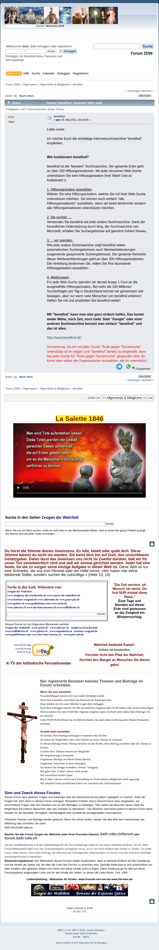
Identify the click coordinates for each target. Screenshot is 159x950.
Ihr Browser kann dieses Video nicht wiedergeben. (79, 460)
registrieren (64, 46)
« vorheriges (133, 90)
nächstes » (147, 90)
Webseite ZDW (55, 25)
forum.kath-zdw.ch (21, 838)
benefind (59, 116)
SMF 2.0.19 (64, 930)
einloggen (43, 46)
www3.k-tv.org (22, 644)
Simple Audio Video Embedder (81, 933)
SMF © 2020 (78, 930)
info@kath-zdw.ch (21, 827)
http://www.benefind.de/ (64, 337)
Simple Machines (96, 930)
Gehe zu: (94, 397)
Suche (10, 517)
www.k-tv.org (23, 648)
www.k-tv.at (24, 651)
